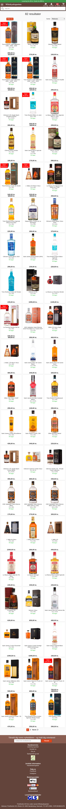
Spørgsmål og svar (33, 753)
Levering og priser (33, 747)
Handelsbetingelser (33, 765)
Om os (33, 751)
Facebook (33, 771)
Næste (35, 729)
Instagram (33, 773)
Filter (10, 19)
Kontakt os (33, 749)
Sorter (48, 19)
